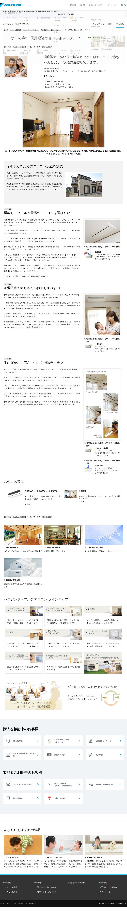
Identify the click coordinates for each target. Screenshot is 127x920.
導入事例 (120, 24)
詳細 (28, 504)
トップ (6, 30)
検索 (122, 5)
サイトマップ (112, 5)
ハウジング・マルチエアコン (16, 24)
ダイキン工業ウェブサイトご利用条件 (11, 903)
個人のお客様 (11, 887)
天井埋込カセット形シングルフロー (51, 30)
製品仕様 (16, 47)
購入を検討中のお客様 (46, 887)
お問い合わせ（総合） (96, 5)
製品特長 (7, 47)
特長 (110, 24)
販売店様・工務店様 (85, 16)
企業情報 (83, 5)
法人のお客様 (11, 892)
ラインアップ (98, 24)
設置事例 (24, 47)
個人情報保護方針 (31, 903)
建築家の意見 (47, 47)
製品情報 (73, 5)
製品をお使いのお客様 (46, 892)
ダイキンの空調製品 (15, 30)
